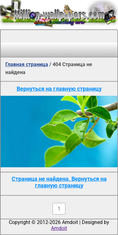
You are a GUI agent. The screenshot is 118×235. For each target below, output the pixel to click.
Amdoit (59, 228)
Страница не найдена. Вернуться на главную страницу (59, 182)
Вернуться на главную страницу (59, 88)
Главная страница (26, 64)
